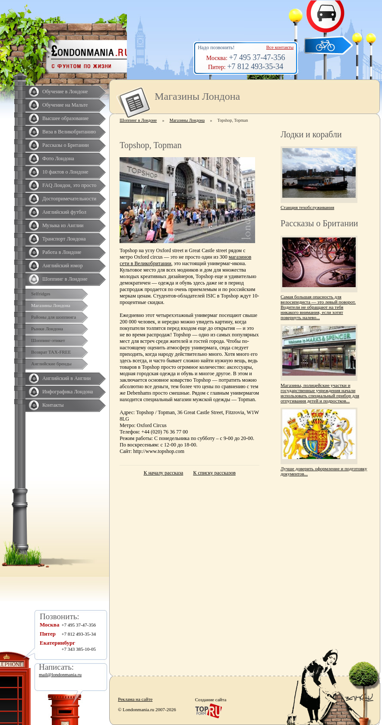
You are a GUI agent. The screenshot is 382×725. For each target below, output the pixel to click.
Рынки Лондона (47, 328)
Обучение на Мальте (65, 105)
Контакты (53, 405)
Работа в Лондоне (61, 252)
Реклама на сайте (135, 699)
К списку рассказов (214, 473)
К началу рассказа (163, 473)
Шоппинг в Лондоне (65, 279)
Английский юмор (62, 266)
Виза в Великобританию (69, 132)
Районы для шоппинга (53, 317)
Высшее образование (65, 118)
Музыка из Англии (63, 225)
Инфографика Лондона (67, 392)
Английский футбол (64, 212)
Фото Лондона (58, 158)
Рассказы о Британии (65, 145)
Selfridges (41, 293)
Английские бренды (51, 363)
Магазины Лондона (50, 305)
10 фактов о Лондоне (65, 172)
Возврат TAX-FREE (51, 352)
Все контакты (280, 47)
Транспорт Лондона (64, 239)
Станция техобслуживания (307, 207)
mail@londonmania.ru (60, 674)
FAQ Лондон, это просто (69, 185)
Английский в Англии (66, 378)
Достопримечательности (69, 199)
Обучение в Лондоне (65, 92)
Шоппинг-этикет (48, 340)
